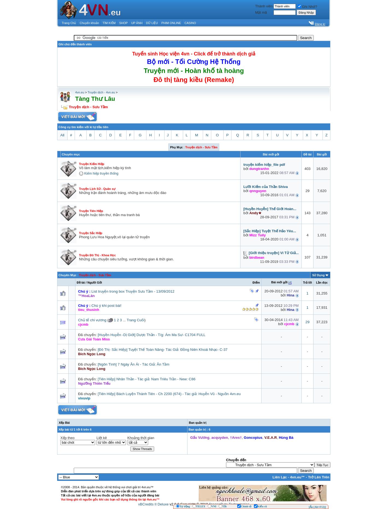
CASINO (190, 23)
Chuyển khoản (89, 23)
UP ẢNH (136, 23)
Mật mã (261, 12)
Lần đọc (321, 282)
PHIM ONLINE (171, 23)
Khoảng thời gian (140, 438)
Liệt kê (101, 438)
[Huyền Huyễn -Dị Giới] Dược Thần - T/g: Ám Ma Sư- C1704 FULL (151, 335)
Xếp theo (67, 438)
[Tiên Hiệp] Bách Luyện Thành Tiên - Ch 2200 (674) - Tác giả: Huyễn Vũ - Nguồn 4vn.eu (169, 394)
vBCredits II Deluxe (153, 504)
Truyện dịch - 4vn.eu (101, 92)
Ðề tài (81, 282)
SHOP (123, 23)
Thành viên (263, 6)
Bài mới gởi (279, 282)
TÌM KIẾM (109, 23)
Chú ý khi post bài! (107, 306)
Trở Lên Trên (318, 477)
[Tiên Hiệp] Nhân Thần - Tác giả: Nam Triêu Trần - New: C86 (146, 379)
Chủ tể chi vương (92, 320)
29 (308, 322)
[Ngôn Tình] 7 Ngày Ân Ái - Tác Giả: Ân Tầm (133, 364)
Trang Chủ (69, 23)
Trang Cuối (136, 320)
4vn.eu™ (297, 477)
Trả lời (307, 282)
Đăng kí (320, 24)
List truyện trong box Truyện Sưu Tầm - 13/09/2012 (133, 291)
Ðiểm (256, 282)
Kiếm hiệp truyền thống (101, 173)
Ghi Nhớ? (307, 7)
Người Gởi (94, 282)
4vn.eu (79, 92)
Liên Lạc (279, 477)
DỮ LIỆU (152, 23)
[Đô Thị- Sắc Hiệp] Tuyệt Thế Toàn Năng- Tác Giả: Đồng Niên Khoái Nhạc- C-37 (162, 350)
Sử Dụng (318, 275)
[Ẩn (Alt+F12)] (317, 506)
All (62, 135)
